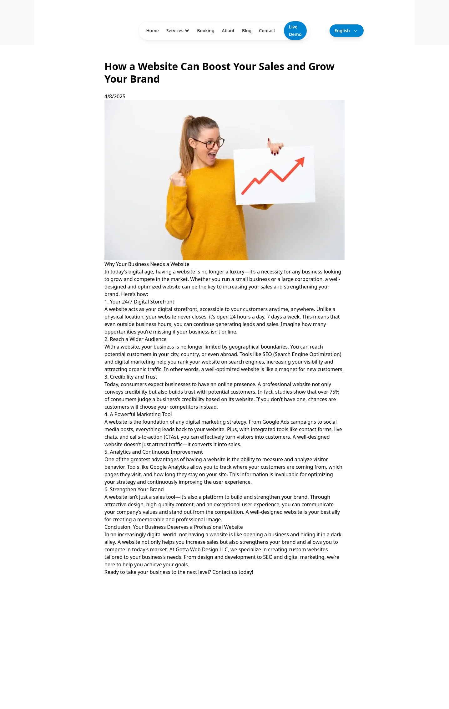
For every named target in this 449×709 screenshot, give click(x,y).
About (228, 30)
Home (152, 30)
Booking (205, 30)
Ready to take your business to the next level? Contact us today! (178, 572)
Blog (246, 30)
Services (178, 30)
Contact (267, 30)
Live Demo (295, 30)
